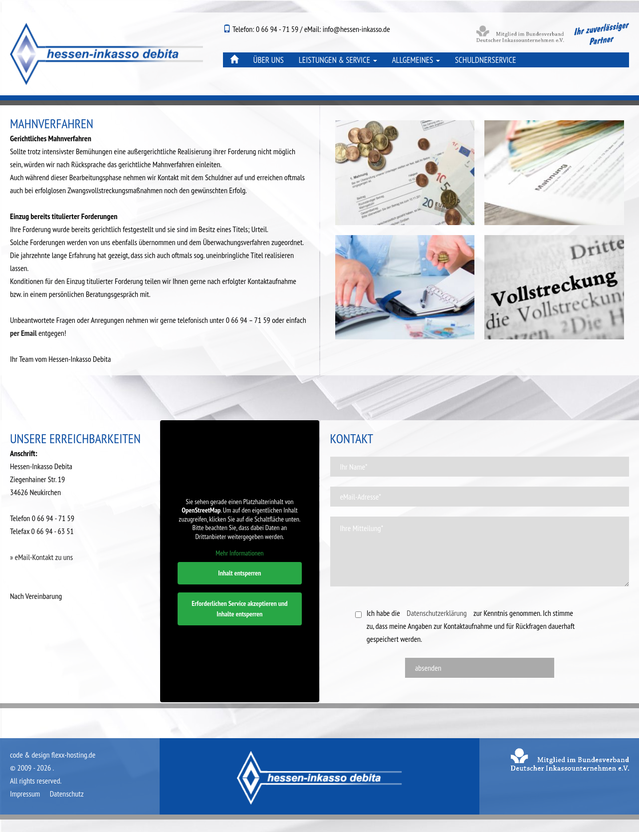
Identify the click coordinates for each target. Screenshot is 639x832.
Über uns (268, 59)
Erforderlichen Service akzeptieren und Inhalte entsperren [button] (239, 608)
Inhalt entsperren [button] (239, 572)
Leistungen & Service (338, 59)
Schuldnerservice (485, 59)
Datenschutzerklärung (436, 613)
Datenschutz (67, 794)
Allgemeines (416, 59)
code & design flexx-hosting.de (52, 755)
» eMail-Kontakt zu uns (41, 557)
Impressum (25, 794)
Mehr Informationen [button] (239, 553)
